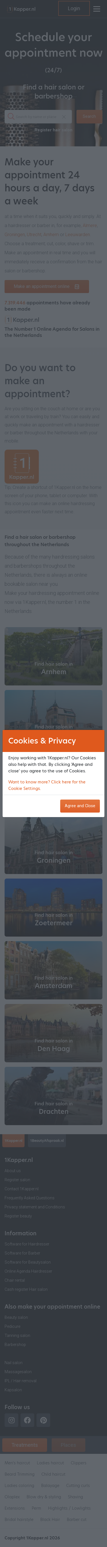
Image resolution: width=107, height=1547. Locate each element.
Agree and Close (80, 806)
